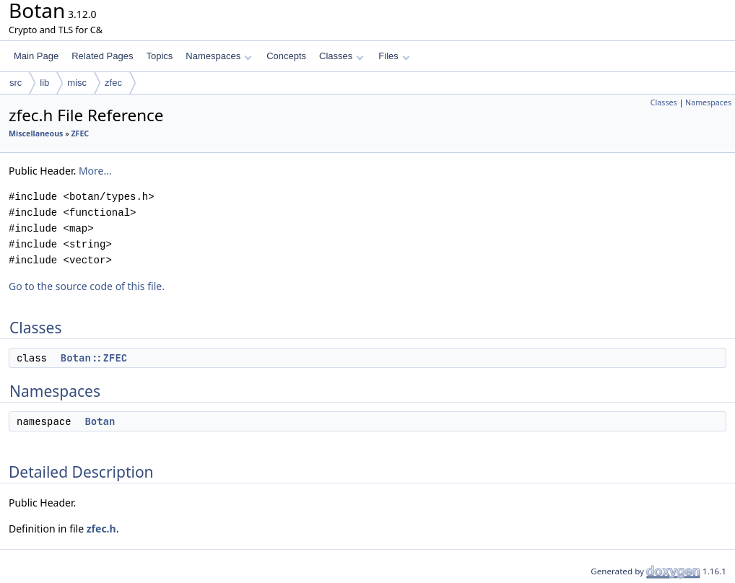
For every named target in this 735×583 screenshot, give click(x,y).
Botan (99, 421)
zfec (113, 82)
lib (44, 82)
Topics (159, 56)
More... (95, 170)
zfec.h (101, 528)
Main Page (36, 56)
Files (393, 56)
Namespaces (218, 56)
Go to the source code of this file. (87, 286)
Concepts (286, 56)
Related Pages (102, 56)
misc (77, 82)
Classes (341, 56)
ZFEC (80, 133)
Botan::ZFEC (94, 357)
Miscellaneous (36, 133)
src (15, 82)
